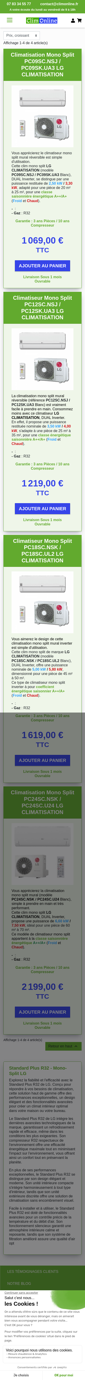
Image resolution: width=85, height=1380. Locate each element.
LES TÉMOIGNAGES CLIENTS (32, 1272)
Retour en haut (63, 1046)
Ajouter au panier (42, 265)
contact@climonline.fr (59, 4)
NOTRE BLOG (19, 1284)
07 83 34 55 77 (19, 4)
